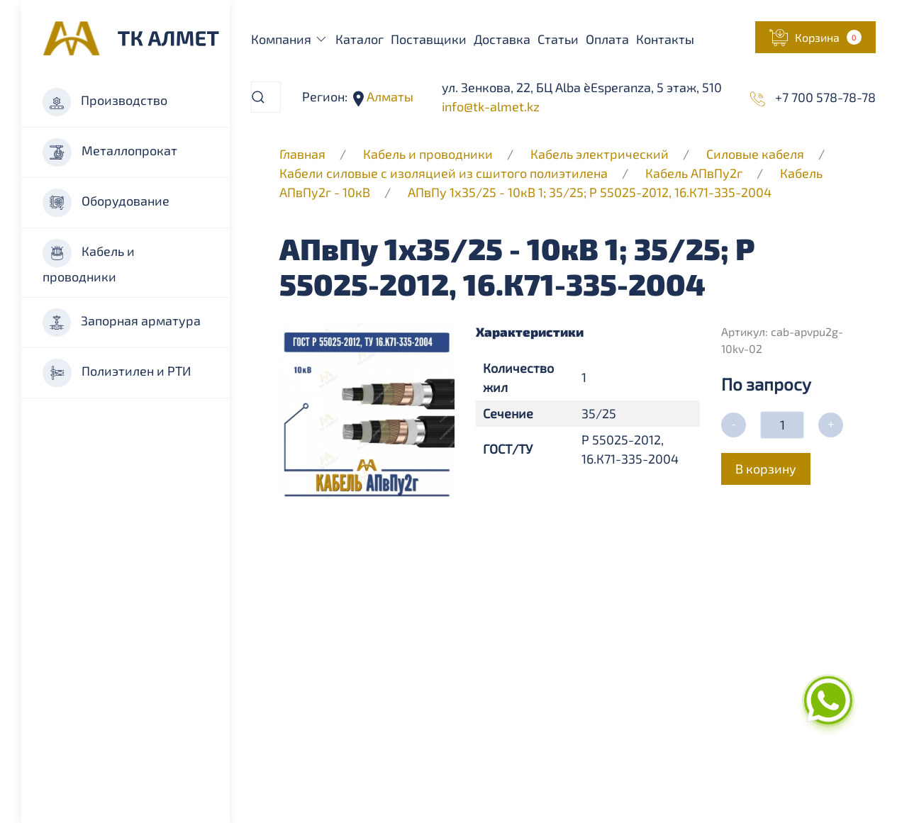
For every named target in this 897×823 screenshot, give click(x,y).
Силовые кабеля (756, 154)
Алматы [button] (388, 96)
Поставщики (429, 39)
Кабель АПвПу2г (693, 173)
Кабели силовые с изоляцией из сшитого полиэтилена (443, 173)
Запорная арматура (122, 322)
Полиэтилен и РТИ (117, 373)
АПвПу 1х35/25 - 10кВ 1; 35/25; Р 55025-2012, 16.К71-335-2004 (589, 192)
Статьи (558, 39)
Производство (105, 102)
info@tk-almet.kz (491, 106)
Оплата (607, 39)
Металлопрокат (110, 152)
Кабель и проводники (89, 261)
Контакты (665, 39)
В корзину (765, 468)
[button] (815, 37)
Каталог (359, 39)
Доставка (502, 39)
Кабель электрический (599, 154)
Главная (302, 154)
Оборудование (106, 203)
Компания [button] (290, 39)
